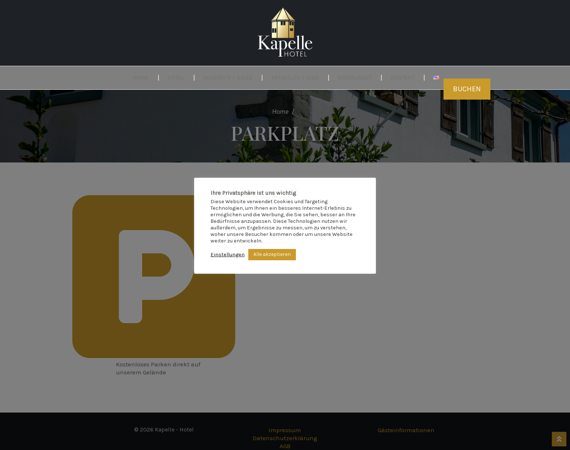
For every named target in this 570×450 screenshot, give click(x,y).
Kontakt (402, 77)
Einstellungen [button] (227, 255)
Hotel (176, 77)
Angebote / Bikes (227, 77)
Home (141, 77)
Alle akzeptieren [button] (272, 254)
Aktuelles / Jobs (295, 77)
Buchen (467, 89)
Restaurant (355, 77)
